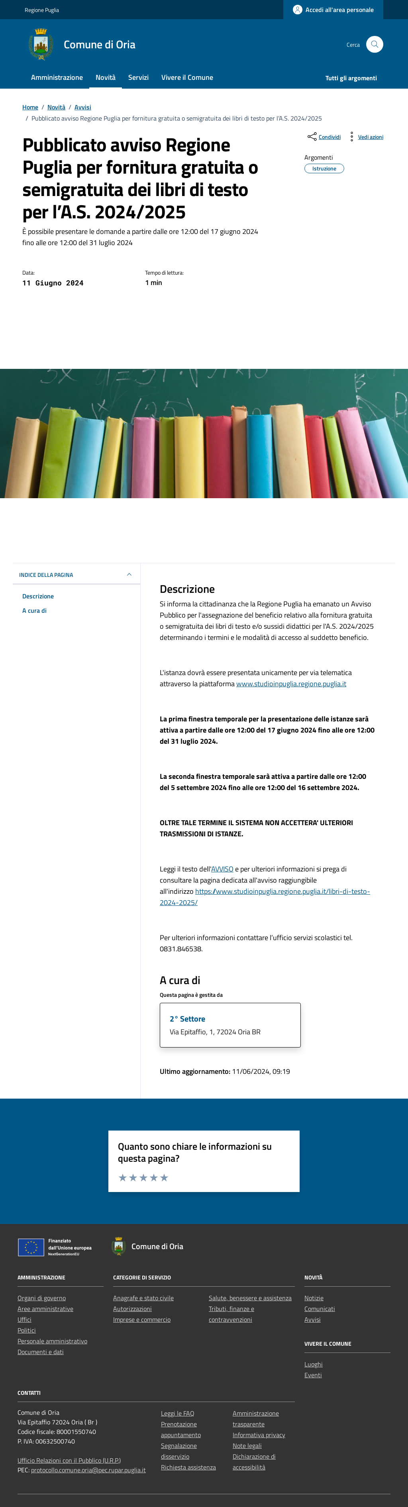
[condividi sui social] (323, 136)
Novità (106, 77)
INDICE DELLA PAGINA (76, 574)
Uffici (24, 1319)
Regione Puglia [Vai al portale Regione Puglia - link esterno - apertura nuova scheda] (42, 10)
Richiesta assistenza (188, 1467)
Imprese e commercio (142, 1319)
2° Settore (187, 1018)
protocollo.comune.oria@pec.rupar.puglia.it (88, 1470)
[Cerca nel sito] (374, 44)
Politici (27, 1330)
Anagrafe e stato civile (143, 1298)
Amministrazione (57, 77)
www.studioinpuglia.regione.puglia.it (291, 683)
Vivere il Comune (187, 77)
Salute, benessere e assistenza (250, 1298)
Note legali (247, 1445)
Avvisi (312, 1319)
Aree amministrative (45, 1308)
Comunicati (319, 1308)
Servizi (138, 77)
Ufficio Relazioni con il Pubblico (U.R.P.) (69, 1460)
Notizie (314, 1298)
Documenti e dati (41, 1351)
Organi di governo (42, 1298)
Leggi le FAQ (177, 1413)
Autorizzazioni (132, 1308)
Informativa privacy (259, 1435)
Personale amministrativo (52, 1341)
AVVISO (222, 868)
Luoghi (313, 1364)
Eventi (313, 1375)
